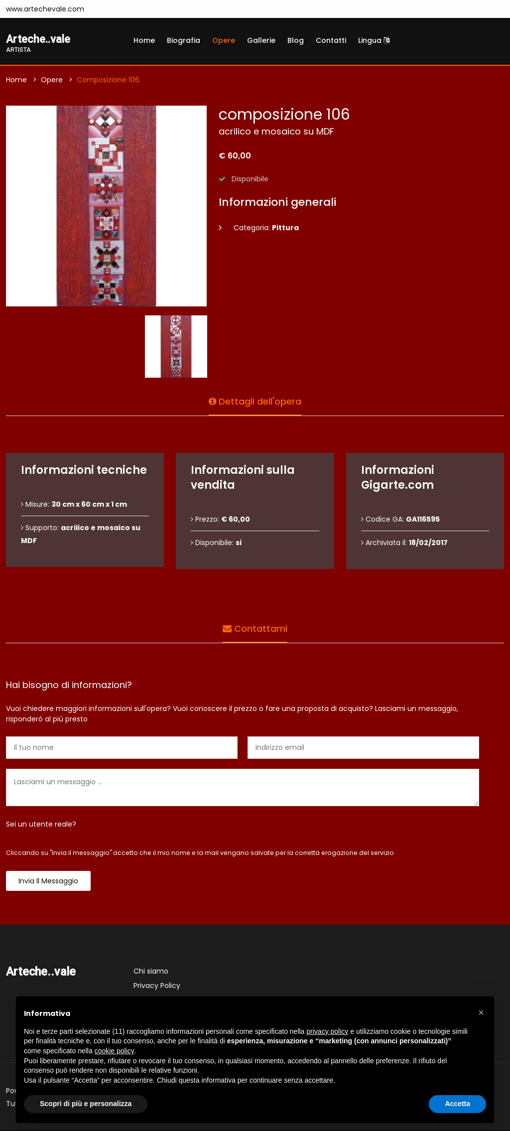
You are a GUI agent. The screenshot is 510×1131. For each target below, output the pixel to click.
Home (144, 40)
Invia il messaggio (48, 882)
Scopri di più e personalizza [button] (85, 1104)
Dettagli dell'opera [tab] (255, 400)
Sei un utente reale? (41, 825)
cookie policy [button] (114, 1051)
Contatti (331, 40)
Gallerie (261, 40)
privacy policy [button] (327, 1031)
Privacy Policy (156, 986)
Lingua (373, 40)
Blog (295, 40)
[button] (481, 1012)
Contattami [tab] (255, 627)
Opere (223, 40)
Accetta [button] (457, 1104)
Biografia (183, 40)
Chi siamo (150, 972)
